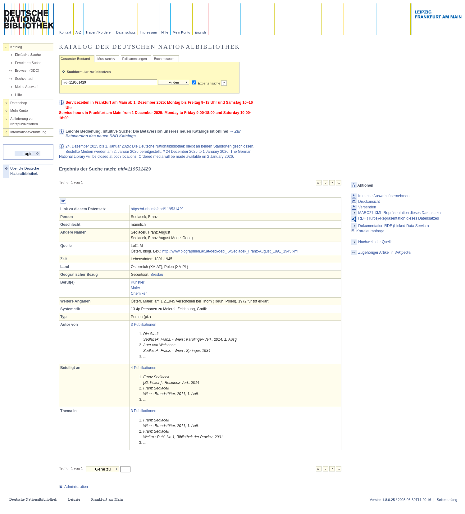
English (200, 32)
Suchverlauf (24, 78)
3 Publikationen (143, 324)
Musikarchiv (106, 59)
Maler (135, 288)
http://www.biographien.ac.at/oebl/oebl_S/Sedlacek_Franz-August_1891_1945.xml (230, 251)
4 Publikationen (143, 368)
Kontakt (65, 32)
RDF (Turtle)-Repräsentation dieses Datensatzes (398, 218)
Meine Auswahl (26, 87)
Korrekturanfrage (367, 231)
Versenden (367, 207)
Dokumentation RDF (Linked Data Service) (393, 226)
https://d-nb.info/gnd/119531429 (157, 209)
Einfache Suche (28, 55)
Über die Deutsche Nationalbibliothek (24, 170)
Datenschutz (125, 32)
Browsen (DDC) (27, 70)
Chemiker (139, 293)
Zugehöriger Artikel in (384, 252)
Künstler (137, 282)
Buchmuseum (164, 59)
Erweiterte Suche (28, 63)
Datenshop (18, 103)
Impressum (148, 32)
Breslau (156, 274)
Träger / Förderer (98, 32)
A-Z (78, 32)
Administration (73, 486)
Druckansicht (369, 201)
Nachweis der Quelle (375, 242)
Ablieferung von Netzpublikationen (24, 121)
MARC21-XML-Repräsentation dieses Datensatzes (400, 213)
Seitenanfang (447, 500)
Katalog (16, 47)
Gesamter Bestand (75, 59)
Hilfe (164, 32)
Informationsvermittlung (28, 132)
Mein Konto (181, 32)
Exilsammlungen (134, 59)
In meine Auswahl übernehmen (383, 196)
